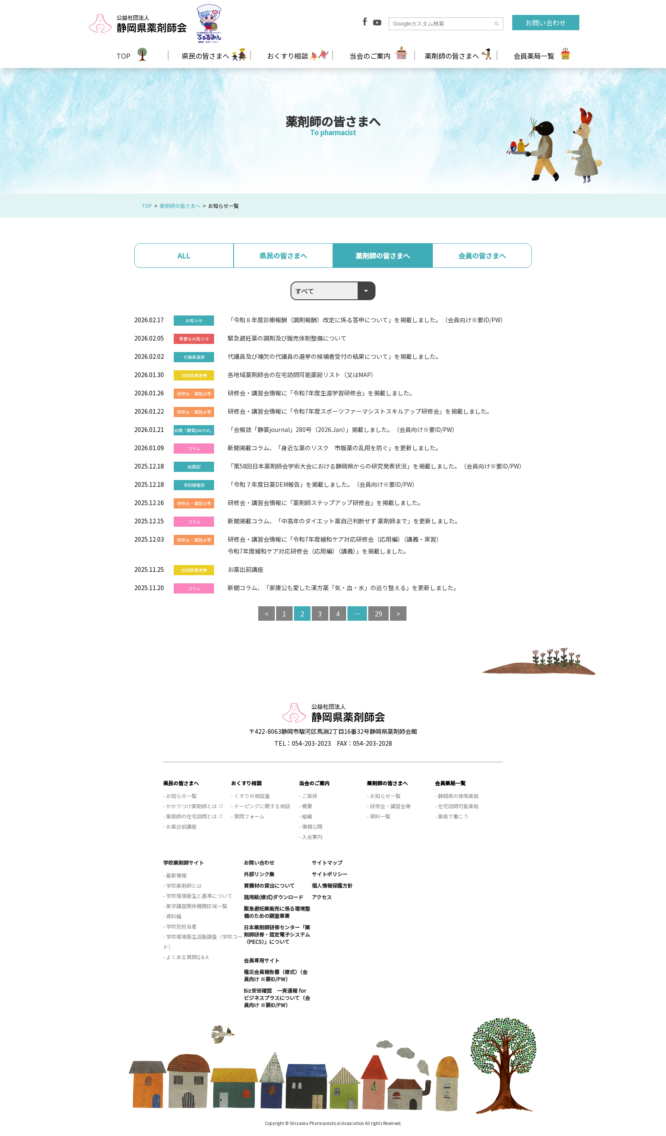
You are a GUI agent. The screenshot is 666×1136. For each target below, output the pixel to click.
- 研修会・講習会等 (389, 805)
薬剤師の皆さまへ (180, 205)
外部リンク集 (259, 874)
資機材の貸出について (269, 885)
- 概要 (305, 805)
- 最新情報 (174, 875)
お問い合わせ (545, 22)
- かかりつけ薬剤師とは (190, 805)
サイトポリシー (329, 874)
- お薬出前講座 (180, 826)
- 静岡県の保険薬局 (457, 795)
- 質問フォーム (248, 816)
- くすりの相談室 (250, 795)
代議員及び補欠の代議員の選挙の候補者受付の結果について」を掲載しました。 (335, 356)
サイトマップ (327, 862)
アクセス (322, 896)
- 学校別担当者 (180, 926)
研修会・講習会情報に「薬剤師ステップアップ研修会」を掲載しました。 (326, 502)
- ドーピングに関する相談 (260, 805)
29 (378, 613)
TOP (123, 56)
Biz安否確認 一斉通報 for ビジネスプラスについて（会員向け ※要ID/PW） (277, 997)
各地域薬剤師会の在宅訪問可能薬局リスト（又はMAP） (302, 374)
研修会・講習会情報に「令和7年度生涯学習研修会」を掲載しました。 (321, 393)
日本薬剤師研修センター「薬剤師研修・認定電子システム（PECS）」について (277, 934)
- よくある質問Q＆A (186, 956)
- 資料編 (172, 916)
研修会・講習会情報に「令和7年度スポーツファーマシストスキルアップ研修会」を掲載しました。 (360, 411)
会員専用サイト (261, 960)
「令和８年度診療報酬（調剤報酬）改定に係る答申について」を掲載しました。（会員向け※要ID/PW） (367, 319)
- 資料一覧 (378, 816)
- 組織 (305, 816)
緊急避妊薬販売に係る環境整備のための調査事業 (277, 912)
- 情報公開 (310, 826)
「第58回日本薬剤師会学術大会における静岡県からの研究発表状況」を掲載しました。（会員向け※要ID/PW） (376, 466)
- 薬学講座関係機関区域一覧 (195, 905)
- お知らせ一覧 (180, 795)
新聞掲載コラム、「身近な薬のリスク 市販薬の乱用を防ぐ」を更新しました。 (335, 447)
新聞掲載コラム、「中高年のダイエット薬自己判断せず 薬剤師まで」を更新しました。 (344, 521)
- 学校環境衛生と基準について (197, 895)
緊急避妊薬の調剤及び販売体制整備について (287, 338)
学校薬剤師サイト (183, 862)
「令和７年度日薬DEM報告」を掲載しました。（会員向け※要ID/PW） (323, 484)
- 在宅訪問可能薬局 (457, 805)
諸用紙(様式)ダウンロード (273, 896)
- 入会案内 (310, 836)
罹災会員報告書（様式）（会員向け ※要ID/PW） (276, 975)
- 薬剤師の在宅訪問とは (190, 816)
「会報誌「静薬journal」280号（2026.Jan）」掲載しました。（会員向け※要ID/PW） (343, 429)
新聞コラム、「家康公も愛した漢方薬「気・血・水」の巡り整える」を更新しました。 (344, 587)
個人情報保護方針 (332, 885)
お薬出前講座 (245, 569)
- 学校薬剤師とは (182, 885)
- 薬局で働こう (451, 816)
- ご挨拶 (308, 795)
